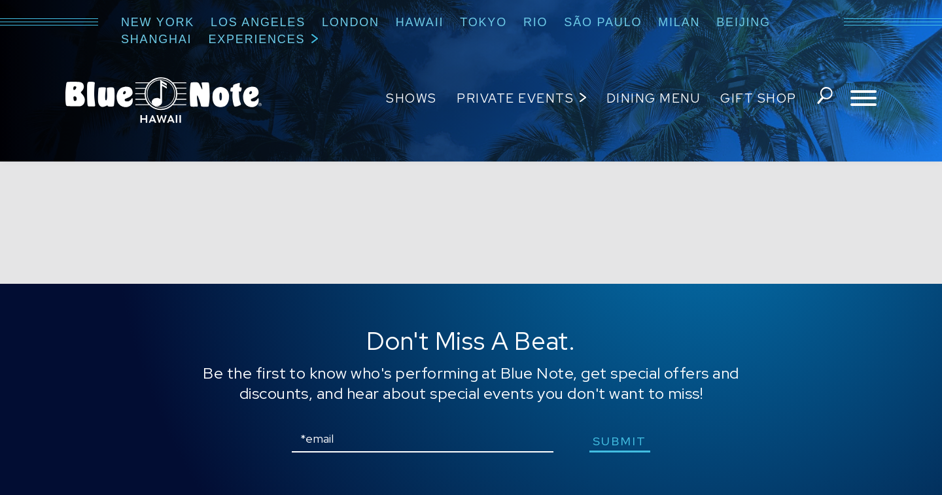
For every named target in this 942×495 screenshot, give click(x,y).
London (350, 22)
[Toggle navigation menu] (863, 99)
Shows (410, 98)
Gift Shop (757, 98)
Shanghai (156, 39)
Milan (679, 22)
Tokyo (483, 22)
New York (157, 22)
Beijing (743, 22)
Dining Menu (652, 98)
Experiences (256, 39)
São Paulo (603, 22)
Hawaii (420, 22)
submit (621, 441)
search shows (823, 98)
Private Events (513, 98)
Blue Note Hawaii (163, 100)
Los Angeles (258, 22)
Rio (535, 22)
